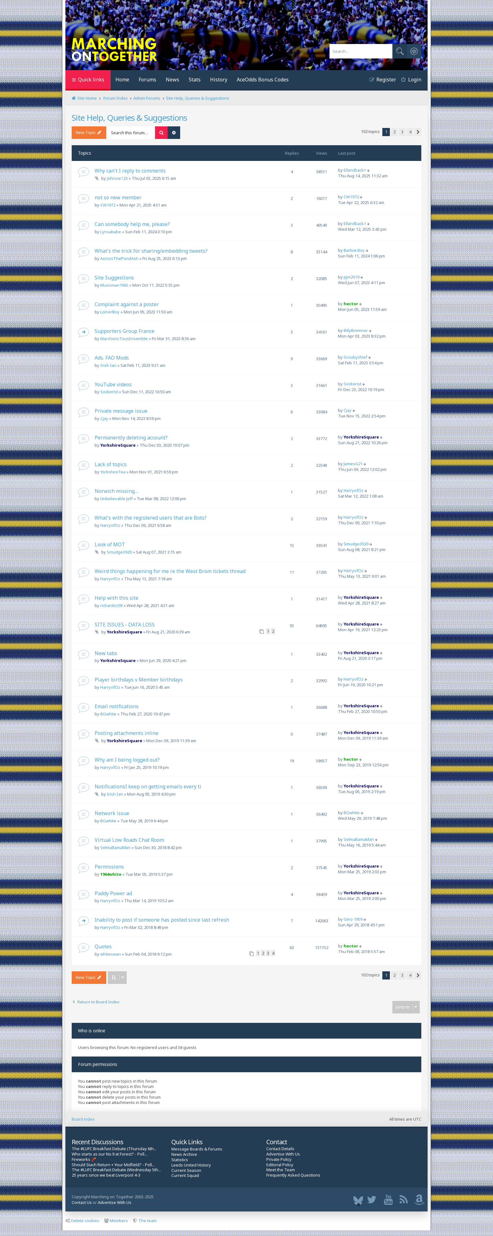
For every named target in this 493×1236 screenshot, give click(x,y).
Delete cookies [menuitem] (82, 1220)
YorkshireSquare (118, 445)
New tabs (106, 653)
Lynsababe (110, 232)
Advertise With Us (283, 1154)
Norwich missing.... (116, 491)
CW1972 (107, 205)
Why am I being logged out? (127, 759)
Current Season (186, 1170)
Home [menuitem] (122, 79)
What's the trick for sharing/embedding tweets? (151, 250)
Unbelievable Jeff (116, 498)
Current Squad (185, 1175)
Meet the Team (280, 1170)
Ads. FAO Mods (112, 357)
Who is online (91, 1031)
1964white (110, 874)
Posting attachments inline (126, 733)
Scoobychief (355, 357)
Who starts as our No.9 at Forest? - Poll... (109, 1154)
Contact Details (280, 1148)
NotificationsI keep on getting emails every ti (148, 786)
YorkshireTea (112, 472)
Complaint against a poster (127, 304)
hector (351, 303)
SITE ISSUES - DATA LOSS (125, 624)
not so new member (118, 197)
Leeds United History (191, 1165)
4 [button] (410, 132)
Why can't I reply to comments (130, 170)
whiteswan (110, 954)
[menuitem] (408, 80)
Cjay (104, 418)
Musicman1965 (114, 285)
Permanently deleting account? (131, 437)
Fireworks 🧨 (84, 1159)
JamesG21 (353, 463)
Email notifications (117, 706)
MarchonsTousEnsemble (124, 338)
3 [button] (402, 132)
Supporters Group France (124, 331)
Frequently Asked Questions (293, 1175)
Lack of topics (111, 464)
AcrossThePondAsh (119, 258)
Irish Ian (108, 365)
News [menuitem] (172, 79)
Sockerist (109, 392)
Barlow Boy (354, 250)
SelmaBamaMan (115, 847)
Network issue (112, 813)
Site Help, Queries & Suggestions (129, 117)
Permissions (109, 866)
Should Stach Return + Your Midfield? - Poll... (113, 1164)
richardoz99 (111, 605)
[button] (417, 132)
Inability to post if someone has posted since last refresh (162, 919)
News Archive (184, 1154)
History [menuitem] (218, 79)
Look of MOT (110, 544)
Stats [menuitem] (195, 79)
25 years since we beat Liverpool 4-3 (106, 1175)
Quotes (103, 946)
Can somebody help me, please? (132, 224)
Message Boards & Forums (196, 1149)
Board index (83, 1119)
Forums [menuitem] (147, 79)
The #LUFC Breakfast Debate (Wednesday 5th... (116, 1170)
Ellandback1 (355, 170)
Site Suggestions (114, 277)
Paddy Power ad (113, 893)
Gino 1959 (353, 919)
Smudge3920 (119, 552)
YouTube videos (113, 384)
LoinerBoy (109, 312)
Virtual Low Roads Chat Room (129, 839)
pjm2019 (351, 277)
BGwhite (108, 714)
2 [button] (394, 132)
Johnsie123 (117, 178)
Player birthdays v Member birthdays (139, 679)
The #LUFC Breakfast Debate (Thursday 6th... (114, 1148)
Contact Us (82, 1202)
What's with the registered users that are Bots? (151, 517)
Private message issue (121, 410)
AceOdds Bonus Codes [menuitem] (263, 79)
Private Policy (278, 1159)
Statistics (179, 1159)
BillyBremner (356, 330)
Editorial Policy (279, 1164)
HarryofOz (353, 490)
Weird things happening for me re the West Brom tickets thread (170, 571)
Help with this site (116, 597)
